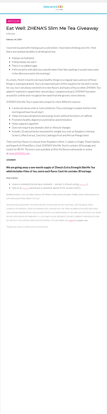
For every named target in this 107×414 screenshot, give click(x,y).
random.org (83, 184)
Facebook (25, 188)
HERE (71, 220)
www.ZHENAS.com (19, 153)
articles (13, 21)
